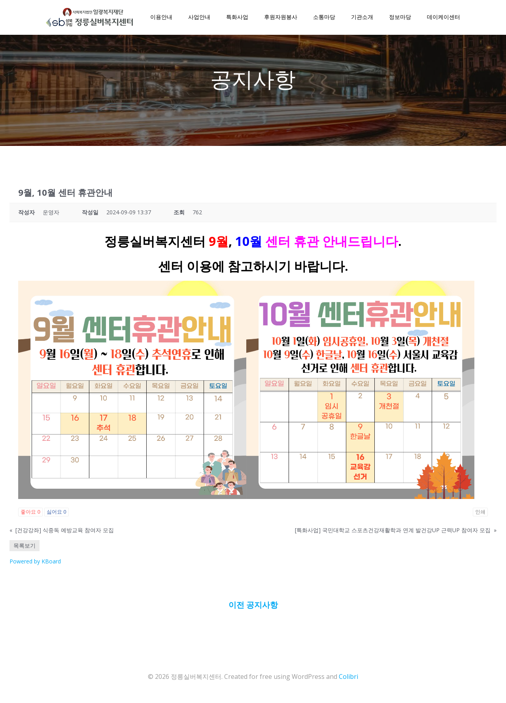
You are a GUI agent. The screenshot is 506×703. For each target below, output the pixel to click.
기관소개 (361, 18)
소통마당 (323, 18)
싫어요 (56, 515)
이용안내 (160, 18)
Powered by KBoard (35, 564)
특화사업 (236, 18)
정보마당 (399, 18)
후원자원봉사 (279, 18)
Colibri (348, 679)
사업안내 (198, 18)
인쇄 (480, 515)
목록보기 (24, 548)
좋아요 (30, 515)
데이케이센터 (442, 18)
